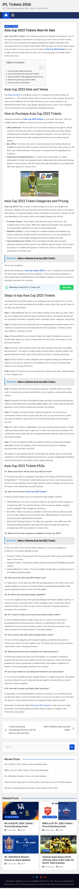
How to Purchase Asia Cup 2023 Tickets (23, 74)
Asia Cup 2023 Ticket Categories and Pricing (25, 77)
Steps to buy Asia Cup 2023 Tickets (21, 80)
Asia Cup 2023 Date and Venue (20, 71)
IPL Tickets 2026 (17, 4)
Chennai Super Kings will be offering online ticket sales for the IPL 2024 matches (38, 782)
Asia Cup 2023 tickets (36, 491)
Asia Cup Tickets (11, 26)
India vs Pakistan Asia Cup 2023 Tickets (57, 728)
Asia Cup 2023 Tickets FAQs (19, 83)
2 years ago (10, 830)
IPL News (8, 850)
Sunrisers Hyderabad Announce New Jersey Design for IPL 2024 (31, 788)
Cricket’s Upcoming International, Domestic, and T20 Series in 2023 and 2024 (22, 730)
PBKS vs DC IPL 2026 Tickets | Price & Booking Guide (26, 770)
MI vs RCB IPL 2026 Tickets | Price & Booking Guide (25, 764)
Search (72, 747)
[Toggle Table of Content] (40, 67)
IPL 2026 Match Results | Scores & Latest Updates (25, 776)
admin (21, 830)
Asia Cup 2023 (14, 95)
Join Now (66, 287)
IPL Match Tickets (11, 817)
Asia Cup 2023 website (40, 705)
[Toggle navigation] (12, 15)
